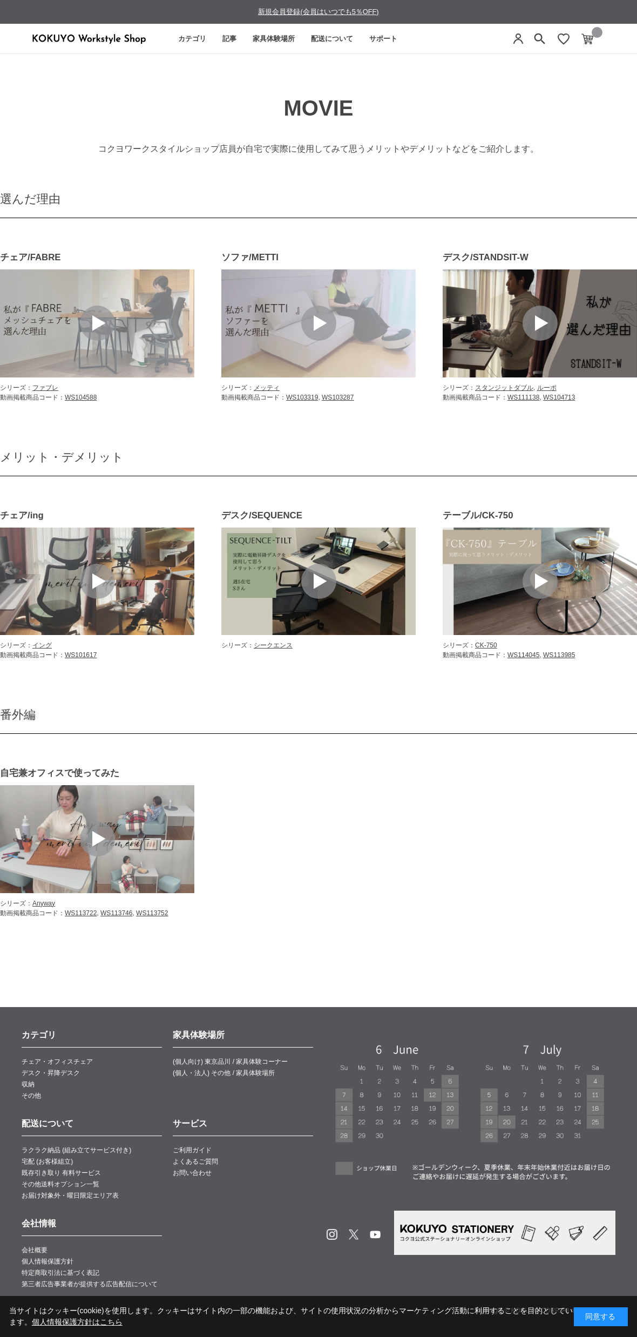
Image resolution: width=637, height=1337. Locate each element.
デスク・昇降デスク (51, 1073)
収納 (28, 1084)
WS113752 (152, 913)
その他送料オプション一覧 (60, 1184)
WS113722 (81, 913)
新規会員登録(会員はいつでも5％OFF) (318, 12)
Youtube (375, 1234)
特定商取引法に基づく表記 (60, 1273)
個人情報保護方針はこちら (77, 1322)
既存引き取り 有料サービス (61, 1173)
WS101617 (81, 655)
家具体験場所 (274, 39)
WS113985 (559, 655)
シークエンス (273, 645)
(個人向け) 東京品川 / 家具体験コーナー (230, 1061)
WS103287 (338, 397)
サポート (383, 39)
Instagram (332, 1234)
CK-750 (486, 645)
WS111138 (523, 397)
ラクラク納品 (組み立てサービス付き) (76, 1150)
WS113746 (116, 913)
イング (42, 645)
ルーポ (547, 387)
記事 (229, 39)
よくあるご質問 (195, 1161)
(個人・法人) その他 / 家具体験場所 (224, 1073)
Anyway (43, 903)
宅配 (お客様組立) (47, 1161)
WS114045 (523, 655)
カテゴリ (192, 39)
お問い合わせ (192, 1173)
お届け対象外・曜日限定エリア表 (70, 1195)
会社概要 (35, 1250)
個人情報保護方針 (47, 1261)
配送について (332, 39)
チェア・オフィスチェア (57, 1061)
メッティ (267, 387)
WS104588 (81, 397)
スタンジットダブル (504, 387)
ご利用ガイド (192, 1150)
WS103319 (302, 397)
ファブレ (45, 387)
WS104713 (559, 397)
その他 (31, 1095)
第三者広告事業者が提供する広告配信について (90, 1284)
